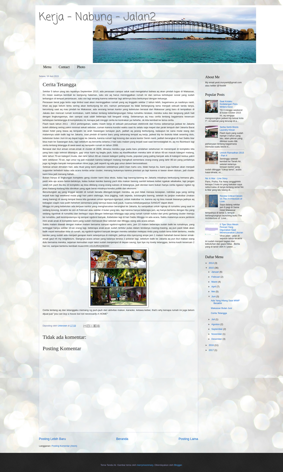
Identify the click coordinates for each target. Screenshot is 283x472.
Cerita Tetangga (219, 313)
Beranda (122, 439)
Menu (47, 67)
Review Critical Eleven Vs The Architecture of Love (231, 199)
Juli (213, 319)
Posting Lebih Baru (52, 439)
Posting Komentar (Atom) (64, 446)
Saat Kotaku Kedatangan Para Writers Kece (228, 104)
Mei (213, 291)
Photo (81, 67)
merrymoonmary (145, 465)
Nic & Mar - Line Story (216, 178)
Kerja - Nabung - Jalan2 (97, 17)
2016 (211, 345)
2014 (211, 263)
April (213, 286)
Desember (217, 339)
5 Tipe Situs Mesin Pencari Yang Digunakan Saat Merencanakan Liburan (231, 228)
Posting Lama (188, 439)
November (217, 334)
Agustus (215, 324)
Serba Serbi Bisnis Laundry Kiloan (229, 128)
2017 (211, 350)
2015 (211, 267)
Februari (216, 276)
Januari (215, 272)
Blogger (178, 465)
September (217, 329)
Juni (213, 296)
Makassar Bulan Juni (221, 308)
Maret (214, 281)
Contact (64, 67)
